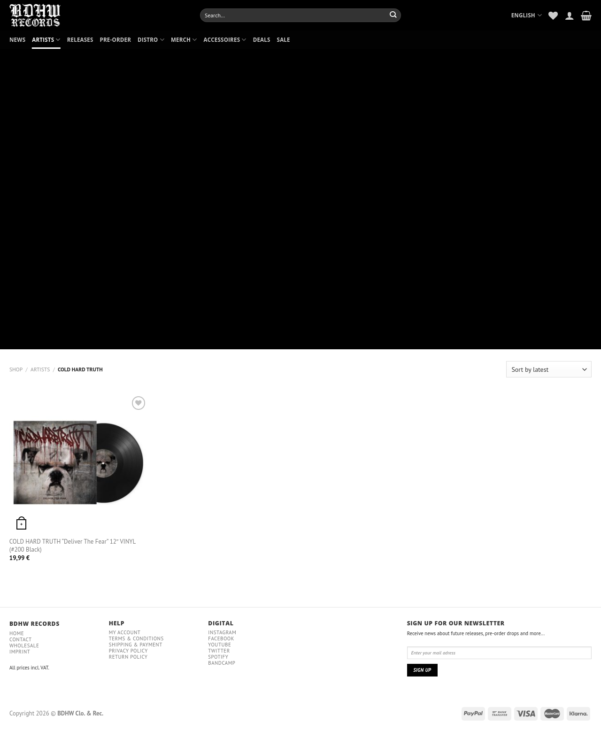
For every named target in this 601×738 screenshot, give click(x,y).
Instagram (222, 632)
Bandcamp (221, 663)
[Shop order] (549, 369)
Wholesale (24, 645)
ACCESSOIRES (225, 39)
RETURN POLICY (128, 656)
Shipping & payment (135, 644)
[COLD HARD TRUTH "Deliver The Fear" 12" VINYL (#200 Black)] (78, 463)
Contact (20, 639)
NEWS (17, 39)
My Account (125, 632)
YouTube (219, 644)
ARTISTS (46, 39)
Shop (16, 369)
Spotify (218, 656)
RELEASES (80, 39)
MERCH (184, 39)
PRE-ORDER (115, 39)
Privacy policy (128, 650)
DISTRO (151, 39)
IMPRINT (19, 651)
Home (16, 633)
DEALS (261, 39)
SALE (283, 39)
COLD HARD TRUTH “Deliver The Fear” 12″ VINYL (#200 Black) (72, 546)
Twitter (219, 650)
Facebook (221, 638)
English (526, 15)
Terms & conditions (136, 638)
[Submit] (393, 15)
